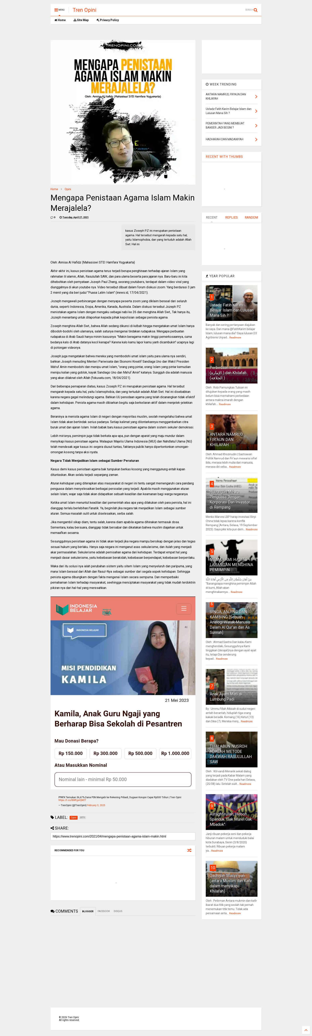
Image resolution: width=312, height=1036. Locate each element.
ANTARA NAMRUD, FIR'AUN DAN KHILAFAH (227, 439)
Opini (68, 189)
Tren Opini (84, 10)
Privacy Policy (108, 20)
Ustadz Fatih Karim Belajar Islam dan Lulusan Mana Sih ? (232, 310)
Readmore (235, 337)
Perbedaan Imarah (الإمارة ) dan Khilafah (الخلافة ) (228, 372)
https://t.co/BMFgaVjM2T (72, 800)
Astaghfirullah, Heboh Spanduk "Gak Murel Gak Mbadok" (231, 819)
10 (213, 867)
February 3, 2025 (96, 805)
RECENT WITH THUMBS (224, 157)
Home (60, 20)
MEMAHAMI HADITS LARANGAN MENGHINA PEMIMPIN (231, 564)
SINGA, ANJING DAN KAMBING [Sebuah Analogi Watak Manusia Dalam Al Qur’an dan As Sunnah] (230, 622)
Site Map (81, 20)
